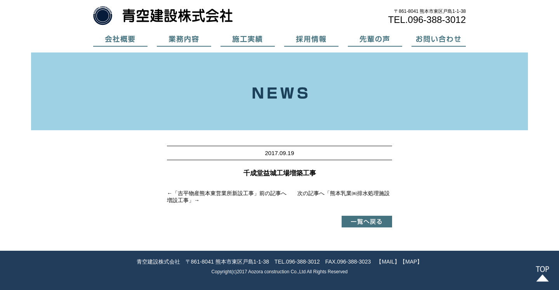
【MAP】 (411, 262)
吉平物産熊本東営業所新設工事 (216, 193)
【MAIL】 (388, 262)
